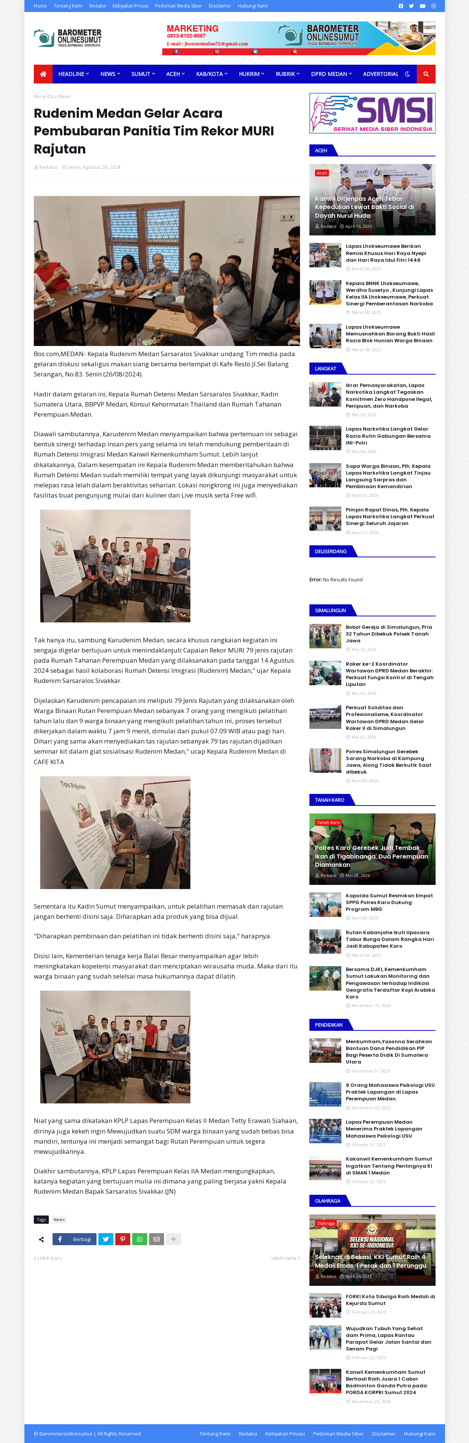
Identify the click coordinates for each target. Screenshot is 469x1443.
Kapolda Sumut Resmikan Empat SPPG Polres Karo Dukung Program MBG (389, 902)
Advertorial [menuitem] (381, 73)
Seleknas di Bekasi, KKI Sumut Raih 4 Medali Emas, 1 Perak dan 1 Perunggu (370, 1261)
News (64, 96)
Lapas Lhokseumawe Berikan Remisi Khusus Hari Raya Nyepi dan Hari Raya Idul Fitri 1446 (386, 253)
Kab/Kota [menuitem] (209, 73)
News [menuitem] (107, 73)
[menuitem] (43, 74)
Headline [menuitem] (71, 73)
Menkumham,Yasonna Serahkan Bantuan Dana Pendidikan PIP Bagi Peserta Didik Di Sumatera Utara (389, 1052)
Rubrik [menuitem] (285, 73)
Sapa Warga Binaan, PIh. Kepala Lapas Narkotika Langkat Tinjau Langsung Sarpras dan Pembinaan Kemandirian (388, 476)
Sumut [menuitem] (140, 73)
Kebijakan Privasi (130, 6)
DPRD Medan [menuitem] (329, 73)
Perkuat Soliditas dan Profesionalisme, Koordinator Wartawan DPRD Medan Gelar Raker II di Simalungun (385, 718)
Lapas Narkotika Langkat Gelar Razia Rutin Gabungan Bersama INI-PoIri (388, 436)
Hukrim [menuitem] (249, 73)
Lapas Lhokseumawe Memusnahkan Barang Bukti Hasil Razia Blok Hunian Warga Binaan (390, 334)
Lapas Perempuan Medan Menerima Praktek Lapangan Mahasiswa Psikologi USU (384, 1129)
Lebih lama (283, 1258)
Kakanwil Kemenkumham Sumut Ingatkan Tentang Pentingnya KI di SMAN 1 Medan (389, 1166)
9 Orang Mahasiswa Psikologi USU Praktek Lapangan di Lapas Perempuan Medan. (390, 1092)
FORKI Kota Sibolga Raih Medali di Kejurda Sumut (390, 1300)
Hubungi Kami (253, 6)
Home (40, 6)
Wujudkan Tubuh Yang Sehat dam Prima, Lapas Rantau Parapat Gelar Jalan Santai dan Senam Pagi (388, 1339)
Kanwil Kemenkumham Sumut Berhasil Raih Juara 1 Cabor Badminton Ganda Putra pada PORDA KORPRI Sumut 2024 (386, 1382)
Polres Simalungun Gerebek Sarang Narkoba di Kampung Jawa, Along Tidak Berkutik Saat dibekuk (388, 762)
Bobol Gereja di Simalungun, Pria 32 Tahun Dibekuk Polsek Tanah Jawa (389, 634)
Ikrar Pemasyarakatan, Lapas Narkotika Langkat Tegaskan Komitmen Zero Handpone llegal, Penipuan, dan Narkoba (389, 396)
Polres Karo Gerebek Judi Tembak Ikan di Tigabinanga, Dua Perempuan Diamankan (371, 856)
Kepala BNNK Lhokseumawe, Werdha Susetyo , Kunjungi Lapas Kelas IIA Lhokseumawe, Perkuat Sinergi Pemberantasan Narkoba (389, 294)
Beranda (44, 96)
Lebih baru (50, 1258)
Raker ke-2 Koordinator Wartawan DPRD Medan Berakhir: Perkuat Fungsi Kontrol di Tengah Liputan (390, 674)
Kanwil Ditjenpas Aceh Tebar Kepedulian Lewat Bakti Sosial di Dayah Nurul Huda (364, 207)
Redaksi (97, 6)
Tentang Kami (68, 6)
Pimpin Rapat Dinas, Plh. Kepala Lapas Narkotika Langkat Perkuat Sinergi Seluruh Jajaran (390, 517)
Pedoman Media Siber (178, 6)
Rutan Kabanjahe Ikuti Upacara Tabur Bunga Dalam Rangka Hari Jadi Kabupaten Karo (390, 939)
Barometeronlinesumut (65, 1433)
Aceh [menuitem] (173, 73)
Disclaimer (220, 6)
